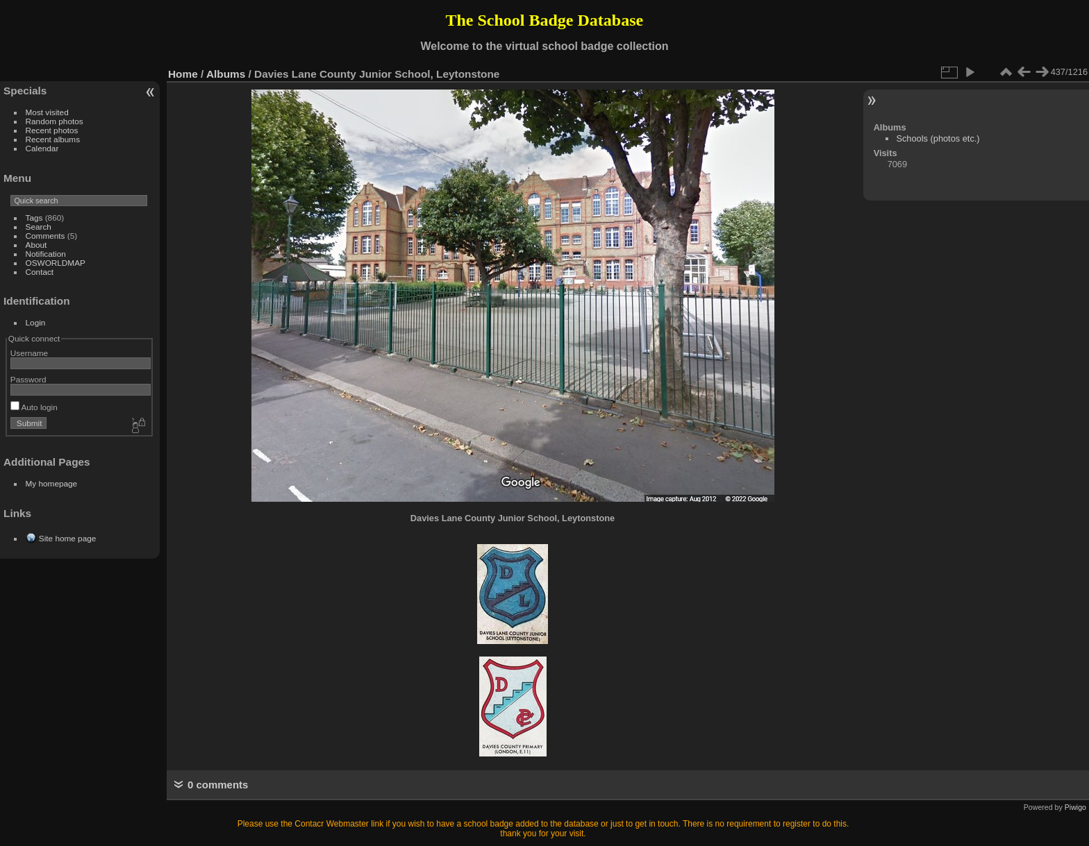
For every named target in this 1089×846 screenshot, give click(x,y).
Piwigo (1075, 807)
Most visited (47, 112)
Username (29, 352)
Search (38, 226)
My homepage (52, 483)
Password (28, 379)
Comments (45, 235)
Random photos (54, 121)
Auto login (34, 407)
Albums (225, 74)
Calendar (42, 148)
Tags (34, 217)
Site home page (67, 538)
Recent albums (53, 139)
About (36, 244)
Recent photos (52, 130)
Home (183, 74)
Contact (40, 271)
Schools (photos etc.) (937, 138)
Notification (46, 253)
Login (36, 322)
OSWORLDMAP (55, 262)
